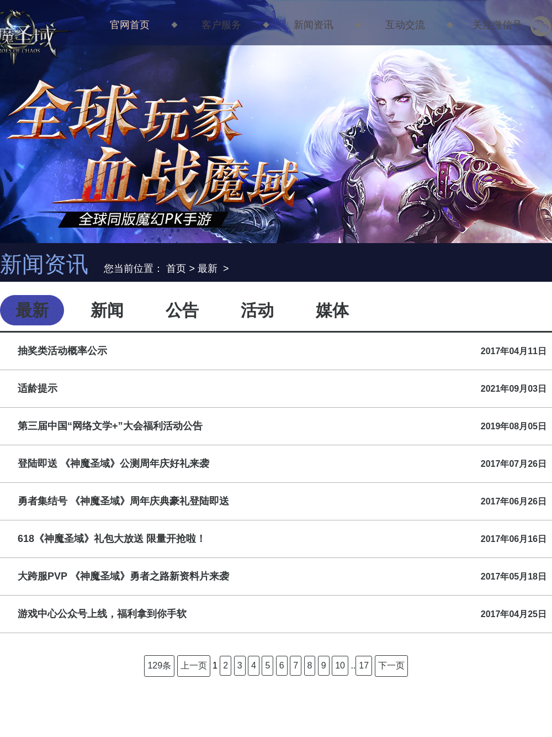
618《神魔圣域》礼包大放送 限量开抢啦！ (282, 538)
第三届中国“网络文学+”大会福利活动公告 (282, 426)
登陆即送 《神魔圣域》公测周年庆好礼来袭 (282, 463)
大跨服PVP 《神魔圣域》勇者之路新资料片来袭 (282, 576)
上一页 (194, 665)
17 (364, 665)
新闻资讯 (313, 24)
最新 (207, 268)
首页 (176, 268)
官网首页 (130, 24)
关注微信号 (506, 24)
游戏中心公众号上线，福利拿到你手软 (282, 614)
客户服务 (221, 24)
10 (340, 665)
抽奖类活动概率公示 (282, 351)
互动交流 (405, 24)
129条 (159, 665)
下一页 (391, 665)
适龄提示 (282, 388)
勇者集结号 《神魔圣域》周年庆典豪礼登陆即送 (282, 501)
